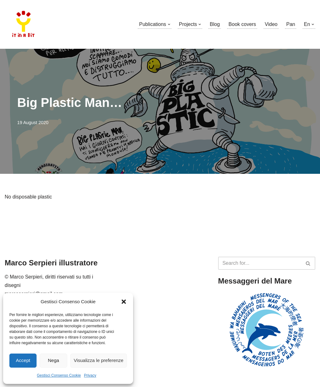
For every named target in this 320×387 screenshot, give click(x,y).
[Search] (259, 263)
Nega (53, 360)
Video (271, 24)
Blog (215, 24)
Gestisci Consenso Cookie (59, 375)
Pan (290, 24)
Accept (23, 360)
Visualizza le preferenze (98, 360)
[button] (124, 302)
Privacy (90, 375)
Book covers (242, 24)
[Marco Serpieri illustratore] (23, 24)
